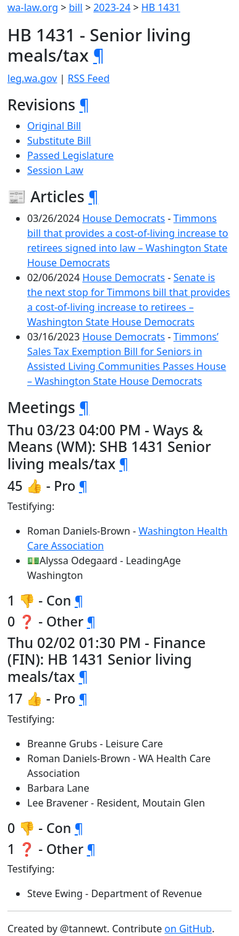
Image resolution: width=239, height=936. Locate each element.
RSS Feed (89, 78)
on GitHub (188, 928)
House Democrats (123, 218)
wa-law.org (32, 7)
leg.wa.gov (32, 78)
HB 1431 (160, 7)
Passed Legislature (70, 155)
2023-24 (111, 7)
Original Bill (54, 126)
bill (76, 7)
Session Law (55, 170)
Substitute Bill (59, 140)
